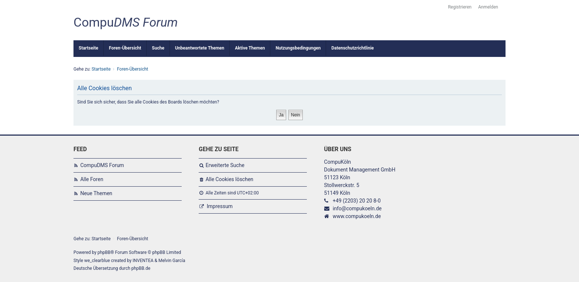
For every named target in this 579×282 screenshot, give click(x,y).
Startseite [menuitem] (88, 48)
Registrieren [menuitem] (460, 7)
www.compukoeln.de (357, 216)
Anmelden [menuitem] (488, 7)
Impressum (220, 206)
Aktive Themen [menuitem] (250, 48)
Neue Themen (96, 193)
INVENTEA (143, 260)
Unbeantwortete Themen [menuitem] (199, 48)
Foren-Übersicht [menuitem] (125, 48)
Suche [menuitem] (158, 48)
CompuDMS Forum (102, 165)
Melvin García (171, 260)
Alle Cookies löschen (229, 179)
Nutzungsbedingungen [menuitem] (298, 48)
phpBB (103, 252)
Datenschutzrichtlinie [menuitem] (352, 48)
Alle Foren (91, 179)
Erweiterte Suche (225, 165)
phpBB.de (140, 268)
